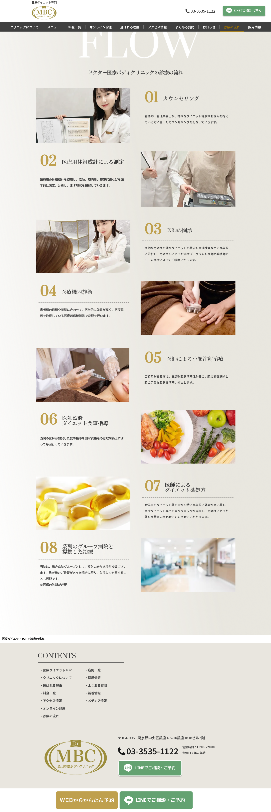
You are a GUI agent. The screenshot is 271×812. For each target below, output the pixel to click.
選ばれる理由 (129, 27)
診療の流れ (232, 27)
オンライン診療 (100, 27)
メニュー (53, 27)
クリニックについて (24, 27)
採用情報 (254, 27)
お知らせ (209, 27)
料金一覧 (74, 27)
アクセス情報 (157, 27)
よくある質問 (184, 27)
